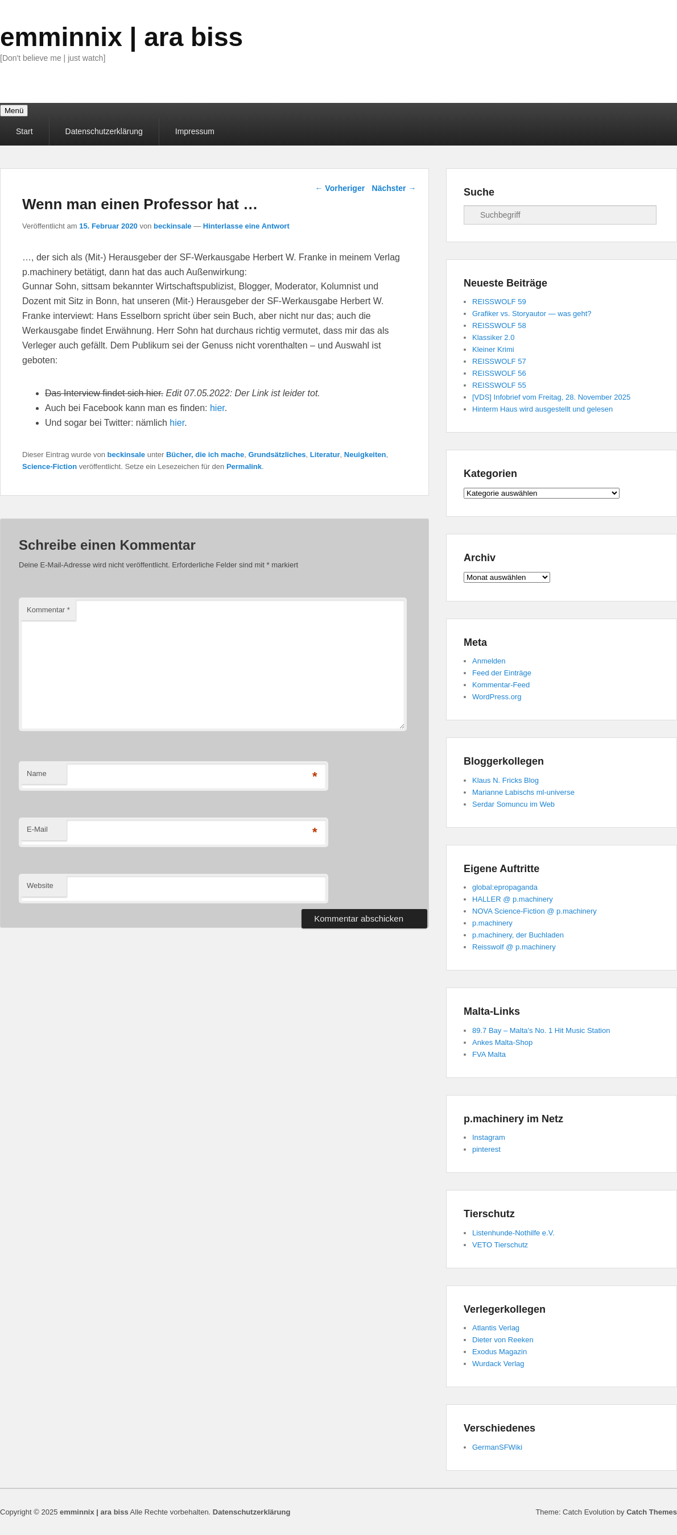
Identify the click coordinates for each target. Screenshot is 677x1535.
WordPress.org (496, 696)
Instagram (488, 1137)
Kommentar (48, 609)
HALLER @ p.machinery (512, 899)
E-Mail (37, 829)
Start (24, 131)
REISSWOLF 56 (499, 373)
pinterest (486, 1149)
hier (217, 408)
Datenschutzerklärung (104, 131)
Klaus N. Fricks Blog (505, 780)
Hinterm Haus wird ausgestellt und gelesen (542, 409)
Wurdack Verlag (498, 1363)
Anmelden (489, 661)
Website (40, 885)
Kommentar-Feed (501, 685)
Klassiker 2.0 (493, 337)
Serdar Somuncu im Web (513, 804)
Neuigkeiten (365, 454)
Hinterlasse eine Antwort (246, 226)
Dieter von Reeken (503, 1339)
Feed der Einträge (501, 673)
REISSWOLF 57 (499, 361)
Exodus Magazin (499, 1351)
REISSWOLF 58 (499, 325)
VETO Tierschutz (500, 1245)
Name (37, 773)
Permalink (244, 466)
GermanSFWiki (497, 1447)
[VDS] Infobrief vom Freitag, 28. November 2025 (551, 397)
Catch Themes (651, 1512)
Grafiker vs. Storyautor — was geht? (532, 313)
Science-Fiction (49, 466)
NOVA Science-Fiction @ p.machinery (534, 911)
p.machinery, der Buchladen (518, 935)
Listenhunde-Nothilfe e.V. (513, 1233)
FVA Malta (489, 1054)
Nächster (394, 188)
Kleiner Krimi (493, 349)
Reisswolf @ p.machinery (514, 947)
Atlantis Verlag (495, 1328)
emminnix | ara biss (121, 37)
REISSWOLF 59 (499, 301)
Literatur (325, 454)
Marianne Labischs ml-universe (523, 792)
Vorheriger (340, 188)
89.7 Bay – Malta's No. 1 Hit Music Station (541, 1030)
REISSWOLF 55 (499, 385)
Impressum (194, 131)
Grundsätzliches (277, 454)
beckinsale (173, 226)
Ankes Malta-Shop (502, 1042)
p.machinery (492, 923)
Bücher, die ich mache (205, 454)
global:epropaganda (505, 887)
